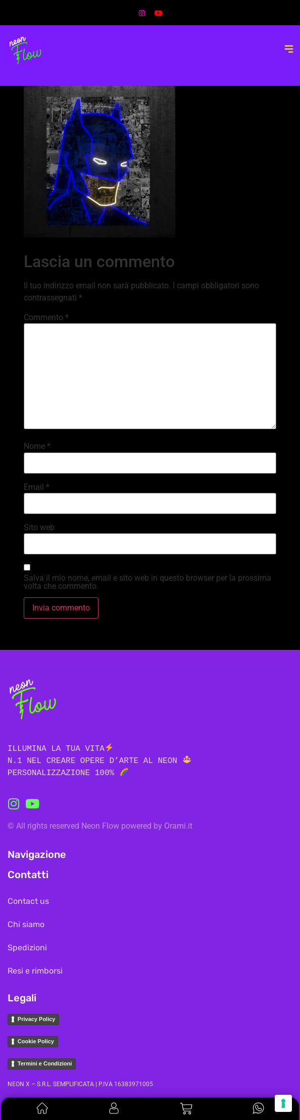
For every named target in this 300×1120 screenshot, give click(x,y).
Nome (37, 446)
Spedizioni (27, 947)
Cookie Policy (36, 1041)
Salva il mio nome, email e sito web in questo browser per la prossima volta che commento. (147, 582)
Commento (46, 318)
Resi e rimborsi (35, 971)
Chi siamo (26, 924)
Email (36, 487)
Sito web (39, 528)
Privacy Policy (37, 1019)
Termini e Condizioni (45, 1063)
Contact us (28, 901)
